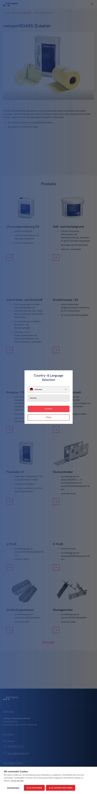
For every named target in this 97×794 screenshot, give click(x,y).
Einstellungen (13, 788)
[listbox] (48, 389)
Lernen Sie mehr (17, 781)
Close (48, 417)
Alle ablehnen (34, 788)
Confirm (48, 409)
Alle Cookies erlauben (60, 788)
